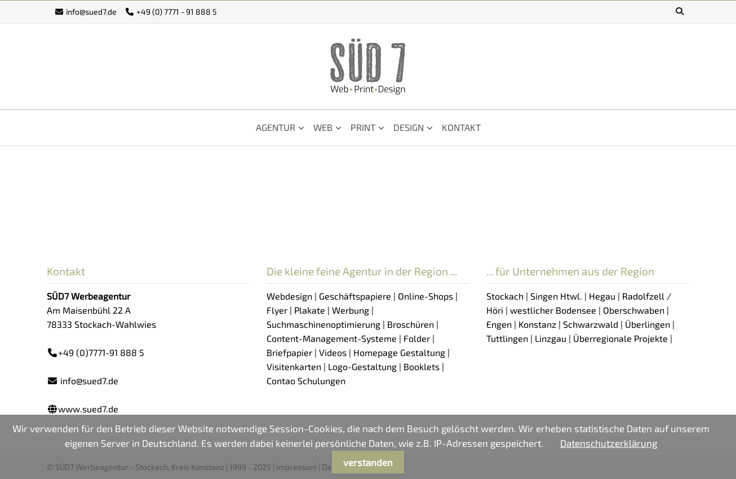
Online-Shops (425, 296)
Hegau (602, 296)
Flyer (277, 310)
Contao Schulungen (306, 380)
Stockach (505, 296)
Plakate (309, 310)
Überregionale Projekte (620, 338)
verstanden (368, 462)
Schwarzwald (590, 324)
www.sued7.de (88, 408)
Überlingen (647, 324)
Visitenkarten (294, 366)
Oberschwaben (633, 310)
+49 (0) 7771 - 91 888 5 (176, 11)
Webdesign (289, 296)
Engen (499, 324)
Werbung (350, 310)
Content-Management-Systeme (332, 338)
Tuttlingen (507, 338)
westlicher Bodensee (553, 310)
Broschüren (410, 324)
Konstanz (537, 324)
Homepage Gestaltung (399, 352)
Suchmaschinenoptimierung (323, 324)
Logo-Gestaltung (362, 366)
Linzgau (550, 338)
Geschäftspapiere (355, 296)
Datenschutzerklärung (608, 443)
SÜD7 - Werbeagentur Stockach (368, 66)
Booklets (422, 366)
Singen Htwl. (556, 296)
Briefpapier (289, 352)
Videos (333, 352)
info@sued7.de (91, 11)
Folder (417, 338)
